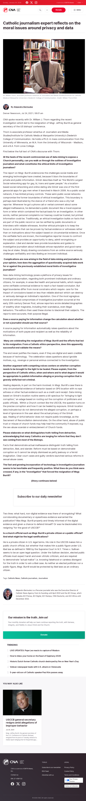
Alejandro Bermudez (23, 107)
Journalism (43, 578)
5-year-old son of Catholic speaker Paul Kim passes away (36, 672)
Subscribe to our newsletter (51, 767)
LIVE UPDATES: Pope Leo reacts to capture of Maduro (35, 650)
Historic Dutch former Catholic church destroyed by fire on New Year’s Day (44, 661)
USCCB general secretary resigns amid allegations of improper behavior (21, 722)
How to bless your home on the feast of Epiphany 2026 (35, 656)
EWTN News (69, 3)
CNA (80, 2)
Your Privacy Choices (71, 780)
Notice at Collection (71, 786)
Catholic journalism (29, 578)
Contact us (14, 775)
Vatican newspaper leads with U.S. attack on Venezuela (35, 667)
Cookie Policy (69, 771)
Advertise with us (48, 775)
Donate (59, 10)
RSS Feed (45, 771)
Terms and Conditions (71, 775)
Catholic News (14, 578)
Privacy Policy (69, 767)
